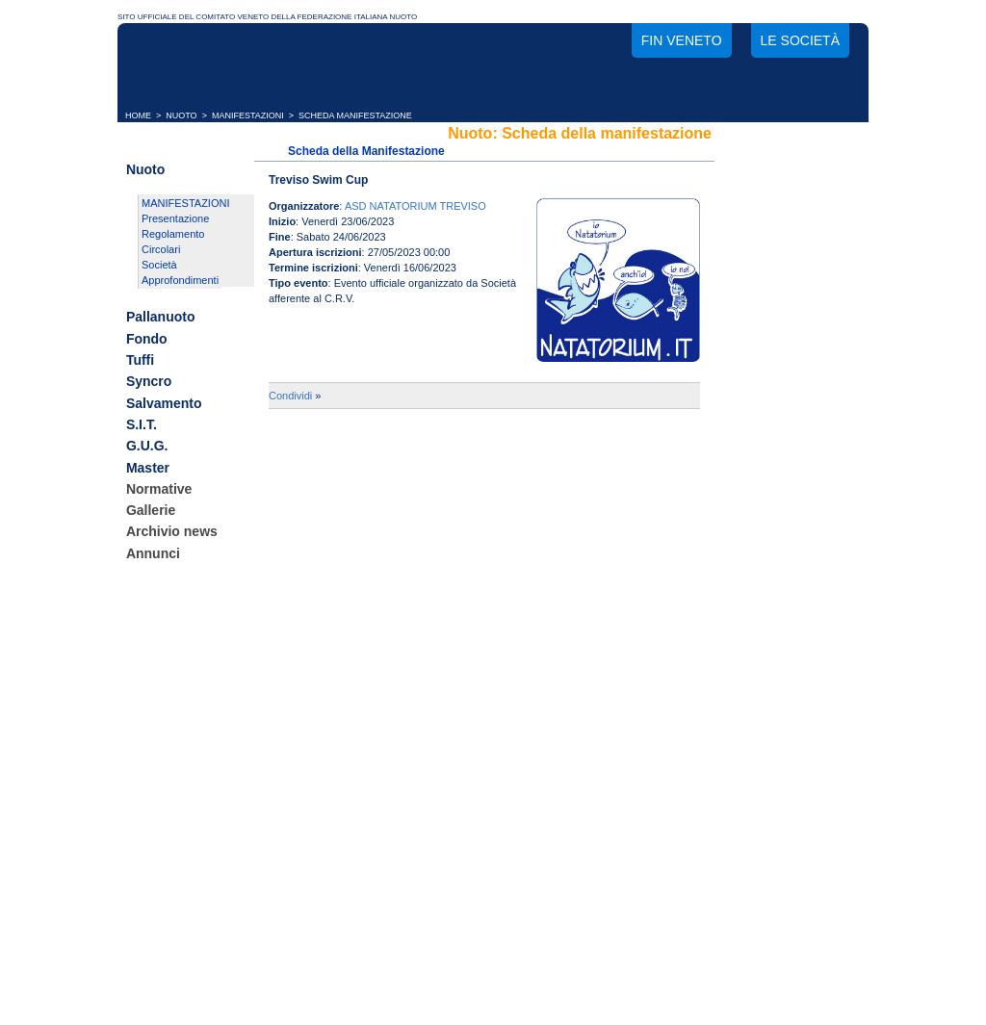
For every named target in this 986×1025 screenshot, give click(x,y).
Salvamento (164, 403)
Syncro (148, 382)
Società (159, 264)
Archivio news (172, 532)
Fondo (147, 338)
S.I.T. (141, 424)
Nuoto (145, 169)
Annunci (153, 553)
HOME (138, 115)
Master (147, 467)
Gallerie (150, 510)
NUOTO (181, 115)
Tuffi (140, 360)
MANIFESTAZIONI (248, 115)
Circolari (161, 249)
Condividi (290, 395)
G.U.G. (147, 446)
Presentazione (175, 218)
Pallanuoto (160, 317)
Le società (800, 40)
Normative (159, 489)
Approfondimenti (180, 280)
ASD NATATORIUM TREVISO (415, 206)
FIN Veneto (681, 40)
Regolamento (173, 234)
